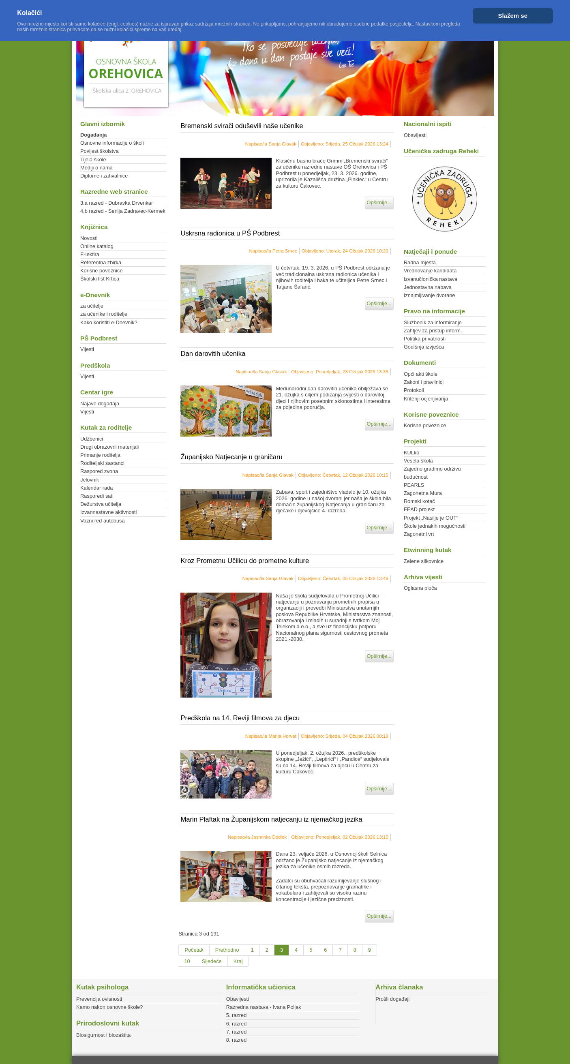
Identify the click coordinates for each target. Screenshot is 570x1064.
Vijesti (87, 349)
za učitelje (91, 306)
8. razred (236, 1040)
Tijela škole (93, 159)
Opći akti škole (420, 374)
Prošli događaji (392, 999)
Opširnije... (379, 202)
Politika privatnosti (425, 339)
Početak (193, 950)
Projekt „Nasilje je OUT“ (431, 518)
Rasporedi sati (97, 496)
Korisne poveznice (101, 271)
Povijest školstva (99, 151)
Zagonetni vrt (419, 534)
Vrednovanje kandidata (430, 271)
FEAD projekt (419, 509)
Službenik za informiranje (433, 322)
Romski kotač (419, 501)
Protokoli (414, 390)
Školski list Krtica (99, 279)
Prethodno (227, 950)
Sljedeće (212, 961)
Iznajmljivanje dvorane (429, 295)
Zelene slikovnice (424, 561)
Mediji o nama (96, 168)
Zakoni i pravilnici (424, 382)
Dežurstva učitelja (100, 504)
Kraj (238, 961)
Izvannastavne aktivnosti (108, 512)
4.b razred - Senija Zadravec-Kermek (122, 211)
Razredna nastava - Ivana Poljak (263, 1007)
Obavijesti (415, 135)
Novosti (89, 238)
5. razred (236, 1015)
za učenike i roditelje (103, 314)
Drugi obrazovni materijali (109, 447)
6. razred (236, 1024)
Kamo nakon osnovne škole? (109, 1007)
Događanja (93, 135)
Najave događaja (99, 403)
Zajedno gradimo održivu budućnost (432, 473)
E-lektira (89, 254)
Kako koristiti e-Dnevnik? (108, 322)
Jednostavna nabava (428, 287)
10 (187, 961)
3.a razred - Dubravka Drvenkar (116, 203)
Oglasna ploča (420, 588)
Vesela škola (418, 461)
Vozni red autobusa (102, 521)
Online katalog (97, 246)
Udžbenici (91, 439)
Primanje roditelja (100, 455)
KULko (411, 453)
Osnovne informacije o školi (112, 143)
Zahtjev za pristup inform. (433, 331)
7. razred (236, 1032)
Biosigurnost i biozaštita (103, 1035)
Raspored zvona (99, 471)
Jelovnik (89, 480)
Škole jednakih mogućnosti (434, 526)
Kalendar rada (96, 488)
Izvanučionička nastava (430, 279)
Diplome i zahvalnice (104, 176)
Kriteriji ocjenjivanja (426, 399)
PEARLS (414, 485)
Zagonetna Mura (423, 493)
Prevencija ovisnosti (99, 999)
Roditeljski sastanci (102, 463)
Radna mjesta (420, 262)
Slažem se (512, 15)
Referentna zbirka (100, 262)
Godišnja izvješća (424, 347)
